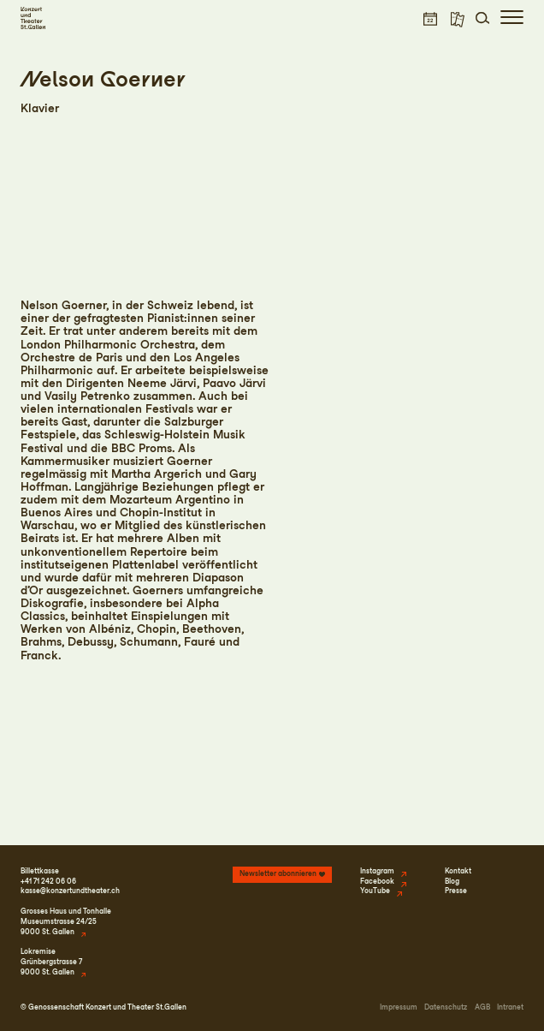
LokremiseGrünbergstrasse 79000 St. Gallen (51, 961)
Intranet (510, 1007)
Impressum (398, 1007)
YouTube (375, 890)
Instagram (377, 871)
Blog (452, 881)
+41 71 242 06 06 (48, 881)
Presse (456, 890)
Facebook (377, 881)
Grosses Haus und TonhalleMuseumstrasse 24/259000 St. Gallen (66, 921)
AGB (482, 1007)
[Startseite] (33, 18)
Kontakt (458, 871)
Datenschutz (445, 1007)
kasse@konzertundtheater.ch (70, 890)
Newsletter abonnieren (277, 873)
